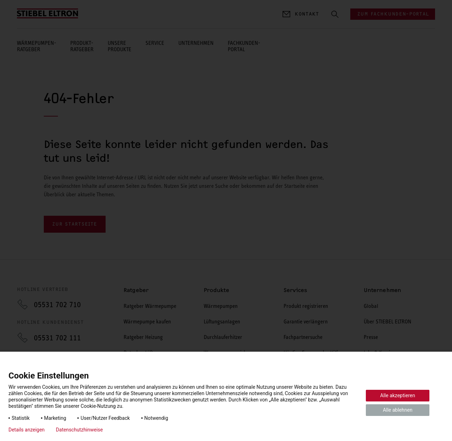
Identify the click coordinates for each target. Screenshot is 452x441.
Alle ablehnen (397, 410)
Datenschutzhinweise (79, 430)
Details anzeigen (26, 430)
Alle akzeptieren (397, 395)
